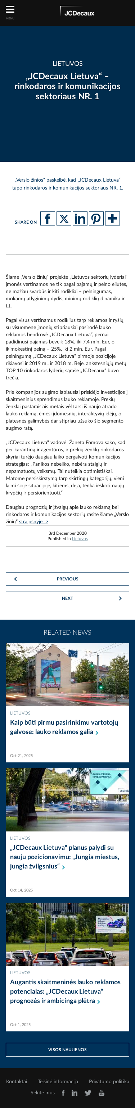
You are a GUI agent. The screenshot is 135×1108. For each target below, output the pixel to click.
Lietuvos (80, 539)
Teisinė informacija (58, 1081)
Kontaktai (16, 1081)
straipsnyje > (33, 521)
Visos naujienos (67, 1050)
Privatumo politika (109, 1081)
